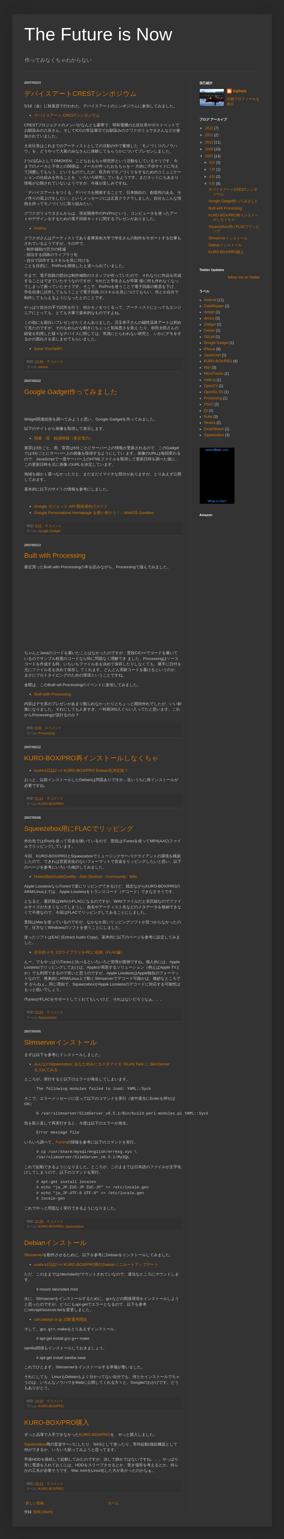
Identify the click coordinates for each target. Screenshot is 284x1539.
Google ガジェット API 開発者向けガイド (71, 506)
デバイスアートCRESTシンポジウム (80, 93)
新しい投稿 (35, 1503)
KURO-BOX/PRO (51, 804)
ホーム (113, 1503)
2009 (209, 149)
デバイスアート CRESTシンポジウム (67, 115)
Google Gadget (49, 531)
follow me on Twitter (244, 277)
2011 (209, 135)
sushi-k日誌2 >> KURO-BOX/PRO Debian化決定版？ (81, 770)
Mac (207, 367)
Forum (61, 1142)
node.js (210, 380)
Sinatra (209, 423)
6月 (212, 177)
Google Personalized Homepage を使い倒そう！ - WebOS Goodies (94, 512)
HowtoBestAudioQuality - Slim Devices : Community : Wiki (85, 876)
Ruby (208, 417)
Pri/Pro (40, 228)
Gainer (209, 330)
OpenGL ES (213, 392)
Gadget (210, 324)
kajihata (240, 91)
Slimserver (33, 1255)
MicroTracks (214, 373)
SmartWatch (214, 429)
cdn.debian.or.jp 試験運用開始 (60, 1319)
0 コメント (55, 361)
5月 (212, 183)
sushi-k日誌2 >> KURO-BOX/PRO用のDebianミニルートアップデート (96, 1264)
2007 (209, 156)
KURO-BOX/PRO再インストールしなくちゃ (91, 758)
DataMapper (214, 306)
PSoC (208, 404)
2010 (209, 142)
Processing (46, 733)
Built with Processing (55, 555)
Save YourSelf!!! (48, 348)
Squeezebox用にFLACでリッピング (79, 828)
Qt (206, 410)
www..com (216, 450)
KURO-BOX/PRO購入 (56, 1422)
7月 (212, 169)
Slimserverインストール (60, 1042)
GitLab (209, 337)
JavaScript (212, 355)
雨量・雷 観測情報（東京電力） (63, 438)
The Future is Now (98, 34)
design (209, 312)
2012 (209, 128)
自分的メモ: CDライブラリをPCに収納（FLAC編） (79, 952)
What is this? (217, 501)
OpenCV (211, 386)
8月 (212, 162)
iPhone (209, 349)
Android (210, 300)
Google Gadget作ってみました (71, 392)
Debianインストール (55, 1243)
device (43, 367)
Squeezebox (47, 1017)
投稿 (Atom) (43, 1512)
